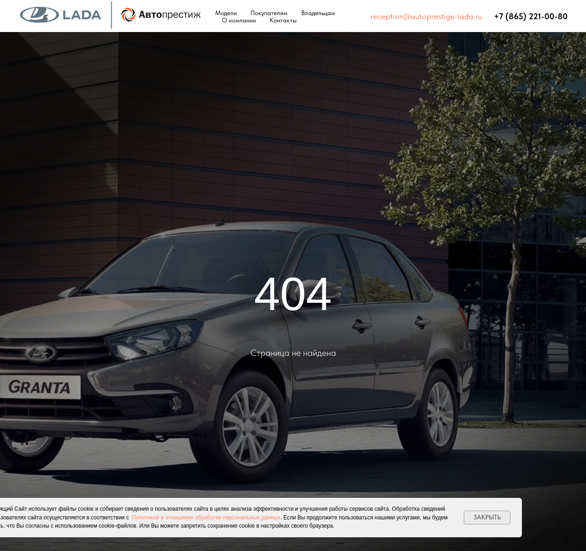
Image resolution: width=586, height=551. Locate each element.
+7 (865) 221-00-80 (531, 16)
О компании (239, 20)
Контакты (283, 20)
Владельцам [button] (318, 12)
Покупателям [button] (269, 12)
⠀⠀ (488, 16)
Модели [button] (226, 12)
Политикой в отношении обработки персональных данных (206, 517)
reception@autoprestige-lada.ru (426, 16)
